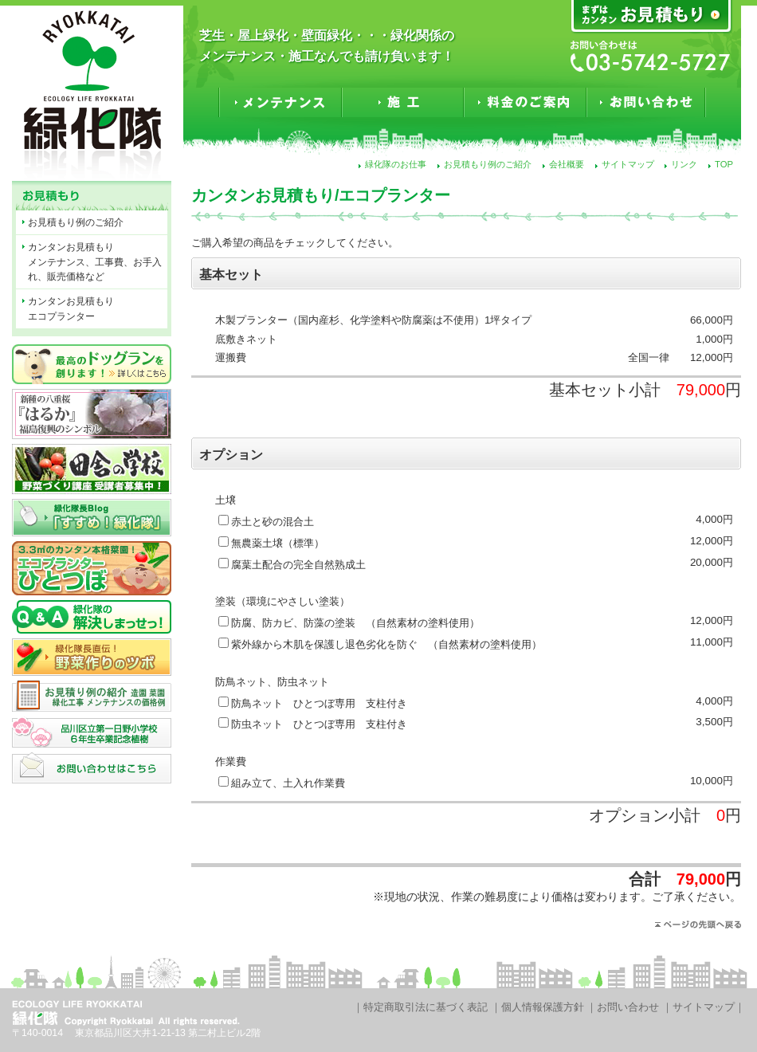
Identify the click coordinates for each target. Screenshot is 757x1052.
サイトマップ (628, 164)
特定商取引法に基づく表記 (425, 1007)
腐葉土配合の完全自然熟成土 (298, 565)
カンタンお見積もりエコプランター (71, 309)
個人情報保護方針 (542, 1007)
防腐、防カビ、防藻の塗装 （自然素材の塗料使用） (355, 623)
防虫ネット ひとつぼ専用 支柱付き (319, 724)
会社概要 (566, 164)
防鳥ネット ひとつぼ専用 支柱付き (319, 703)
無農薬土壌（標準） (277, 543)
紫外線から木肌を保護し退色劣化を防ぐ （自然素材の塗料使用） (386, 644)
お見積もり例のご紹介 (487, 164)
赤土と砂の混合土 (272, 522)
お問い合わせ (628, 1007)
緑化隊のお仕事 (395, 164)
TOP (724, 164)
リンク (684, 164)
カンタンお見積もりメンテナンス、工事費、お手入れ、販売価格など (95, 262)
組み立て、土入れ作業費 (288, 783)
